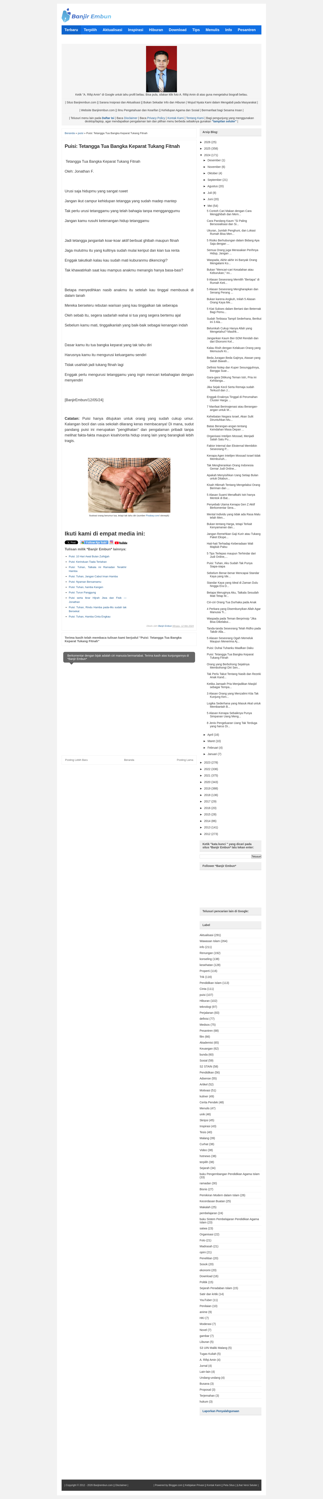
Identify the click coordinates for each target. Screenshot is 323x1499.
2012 (207, 834)
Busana (204, 1383)
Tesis (203, 1132)
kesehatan (206, 965)
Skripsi (204, 1120)
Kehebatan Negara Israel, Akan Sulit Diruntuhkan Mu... (230, 418)
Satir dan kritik (209, 1294)
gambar (204, 1336)
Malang (204, 1138)
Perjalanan (206, 1012)
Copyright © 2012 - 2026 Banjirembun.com (89, 1485)
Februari (213, 747)
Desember (214, 160)
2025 (207, 148)
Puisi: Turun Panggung (82, 592)
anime (203, 1312)
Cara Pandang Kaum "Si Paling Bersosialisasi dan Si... (227, 222)
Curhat (204, 1144)
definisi (204, 1018)
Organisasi (206, 1234)
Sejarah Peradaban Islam (216, 1288)
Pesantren (206, 1030)
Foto (202, 1240)
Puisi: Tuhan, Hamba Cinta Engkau (89, 616)
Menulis (204, 1108)
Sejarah (204, 1168)
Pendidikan (207, 1072)
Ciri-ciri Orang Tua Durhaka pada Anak (231, 602)
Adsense (205, 1078)
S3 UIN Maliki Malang (213, 1347)
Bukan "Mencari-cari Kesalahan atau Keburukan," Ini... (230, 271)
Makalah (205, 1207)
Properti (205, 971)
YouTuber (206, 1300)
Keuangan (206, 1048)
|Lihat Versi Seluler (246, 1485)
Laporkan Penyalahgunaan (220, 1411)
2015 (207, 814)
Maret (211, 741)
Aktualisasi (206, 935)
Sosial (203, 1060)
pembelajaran (208, 1213)
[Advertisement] (159, 573)
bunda (204, 1054)
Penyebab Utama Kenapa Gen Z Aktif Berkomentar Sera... (231, 506)
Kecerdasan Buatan (212, 1201)
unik (202, 1114)
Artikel (204, 1084)
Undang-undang (210, 1377)
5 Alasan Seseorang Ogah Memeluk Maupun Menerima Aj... (230, 639)
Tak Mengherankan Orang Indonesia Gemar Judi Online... (230, 467)
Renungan (206, 953)
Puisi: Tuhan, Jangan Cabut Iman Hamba (93, 576)
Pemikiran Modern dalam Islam (219, 1195)
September (214, 179)
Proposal (205, 1389)
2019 (207, 788)
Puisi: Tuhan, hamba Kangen (86, 587)
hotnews (205, 1156)
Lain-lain (205, 1371)
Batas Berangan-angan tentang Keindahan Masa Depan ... (227, 427)
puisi (203, 994)
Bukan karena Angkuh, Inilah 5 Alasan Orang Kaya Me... (231, 300)
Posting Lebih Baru (76, 759)
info (202, 947)
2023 (207, 762)
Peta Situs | (229, 1485)
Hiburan (205, 1000)
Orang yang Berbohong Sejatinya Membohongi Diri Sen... (228, 666)
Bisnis (203, 1189)
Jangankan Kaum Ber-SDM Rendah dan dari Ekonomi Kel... (233, 340)
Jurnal (203, 1365)
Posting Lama (185, 759)
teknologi (205, 1006)
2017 (207, 801)
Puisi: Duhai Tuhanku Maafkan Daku (230, 648)
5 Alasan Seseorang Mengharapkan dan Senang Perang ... (232, 291)
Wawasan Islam (210, 941)
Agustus (213, 186)
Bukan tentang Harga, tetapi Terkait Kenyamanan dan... (229, 525)
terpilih (204, 1162)
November (214, 166)
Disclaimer (130, 118)
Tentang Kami (195, 118)
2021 (207, 775)
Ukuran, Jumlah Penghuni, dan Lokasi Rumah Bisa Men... (231, 232)
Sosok (204, 1264)
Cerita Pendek (209, 1102)
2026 (207, 142)
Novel (203, 1330)
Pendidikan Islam (211, 983)
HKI (202, 1318)
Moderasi (206, 1324)
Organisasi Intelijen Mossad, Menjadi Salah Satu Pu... (230, 437)
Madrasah (206, 1246)
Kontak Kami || (215, 1485)
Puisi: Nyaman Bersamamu (85, 581)
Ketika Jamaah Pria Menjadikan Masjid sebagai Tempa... (231, 685)
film (202, 1036)
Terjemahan (207, 1395)
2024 (207, 155)
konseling (206, 959)
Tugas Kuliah (208, 1353)
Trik (202, 977)
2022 (207, 769)
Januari (212, 754)
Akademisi (206, 1042)
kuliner (204, 1096)
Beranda (129, 759)
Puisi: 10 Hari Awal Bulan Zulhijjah (89, 556)
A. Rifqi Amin (208, 1359)
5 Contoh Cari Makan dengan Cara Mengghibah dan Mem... (229, 212)
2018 (207, 795)
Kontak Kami (175, 118)
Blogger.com (176, 1485)
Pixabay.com (152, 515)
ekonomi (205, 1270)
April (210, 734)
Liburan (204, 1341)
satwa (203, 1228)
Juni (210, 199)
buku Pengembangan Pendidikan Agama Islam (230, 1174)
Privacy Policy (156, 118)
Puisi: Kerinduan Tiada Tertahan (88, 561)
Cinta (203, 988)
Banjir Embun (165, 626)
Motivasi (205, 1090)
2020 (207, 782)
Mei (210, 205)
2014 (207, 821)
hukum (204, 1401)
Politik (203, 1282)
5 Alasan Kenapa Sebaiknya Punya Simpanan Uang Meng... (229, 714)
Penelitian (206, 1258)
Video (203, 1150)
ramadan (205, 1183)
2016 (207, 808)
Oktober (213, 173)
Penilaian (206, 1306)
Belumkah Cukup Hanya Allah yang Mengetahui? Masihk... (229, 330)
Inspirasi (205, 1126)
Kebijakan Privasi (194, 1485)
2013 (207, 827)
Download (206, 1276)
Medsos (205, 1024)
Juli (210, 192)
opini (203, 1252)
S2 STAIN (206, 1066)
